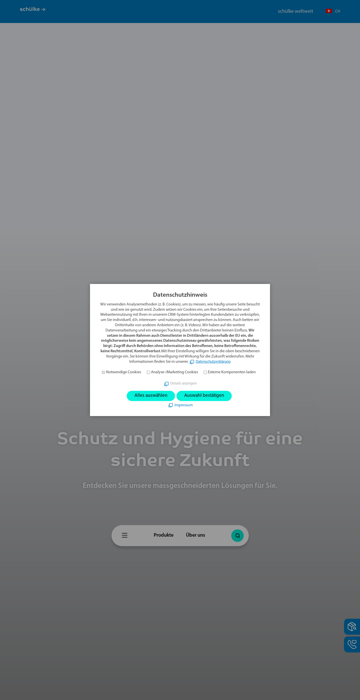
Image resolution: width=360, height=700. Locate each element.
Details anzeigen (184, 384)
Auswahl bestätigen (205, 395)
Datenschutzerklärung (213, 362)
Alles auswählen (150, 395)
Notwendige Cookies (123, 372)
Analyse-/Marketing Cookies (174, 372)
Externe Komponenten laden (232, 372)
